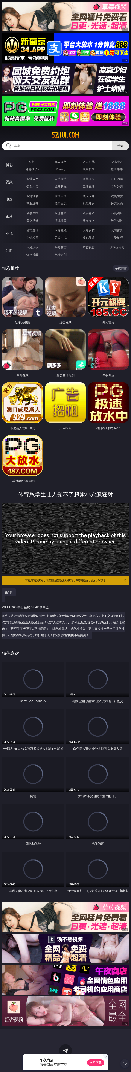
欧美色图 (89, 213)
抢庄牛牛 (117, 169)
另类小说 (61, 237)
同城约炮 (32, 247)
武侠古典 (117, 230)
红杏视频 (32, 255)
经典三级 (61, 203)
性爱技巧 (117, 237)
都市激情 (32, 230)
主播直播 (89, 186)
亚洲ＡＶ (32, 179)
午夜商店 (61, 247)
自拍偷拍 (61, 179)
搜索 (120, 146)
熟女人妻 (32, 186)
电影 (9, 199)
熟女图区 (89, 220)
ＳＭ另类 (117, 186)
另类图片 (117, 220)
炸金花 (60, 169)
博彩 (9, 164)
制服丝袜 (32, 203)
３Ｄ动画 (117, 179)
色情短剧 (61, 255)
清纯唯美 (61, 220)
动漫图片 (117, 213)
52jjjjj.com (65, 135)
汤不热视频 (116, 247)
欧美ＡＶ (89, 179)
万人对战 (89, 162)
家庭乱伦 (61, 230)
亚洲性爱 (32, 196)
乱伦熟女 (89, 203)
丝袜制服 (61, 186)
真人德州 (61, 162)
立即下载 (96, 1062)
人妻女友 (89, 230)
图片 (9, 216)
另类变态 (117, 203)
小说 (9, 233)
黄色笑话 (89, 237)
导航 (9, 250)
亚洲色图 (61, 213)
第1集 (9, 592)
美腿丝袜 (32, 220)
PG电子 (32, 162)
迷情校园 (32, 237)
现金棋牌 (89, 169)
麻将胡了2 (32, 169)
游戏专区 (117, 162)
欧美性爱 (117, 196)
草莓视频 (89, 247)
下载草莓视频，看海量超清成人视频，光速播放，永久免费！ (76, 580)
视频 (9, 182)
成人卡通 (89, 196)
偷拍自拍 (61, 196)
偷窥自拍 (32, 213)
